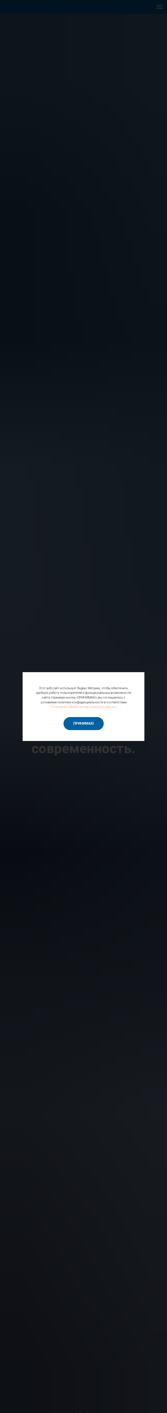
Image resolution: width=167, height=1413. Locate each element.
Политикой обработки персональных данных (83, 707)
